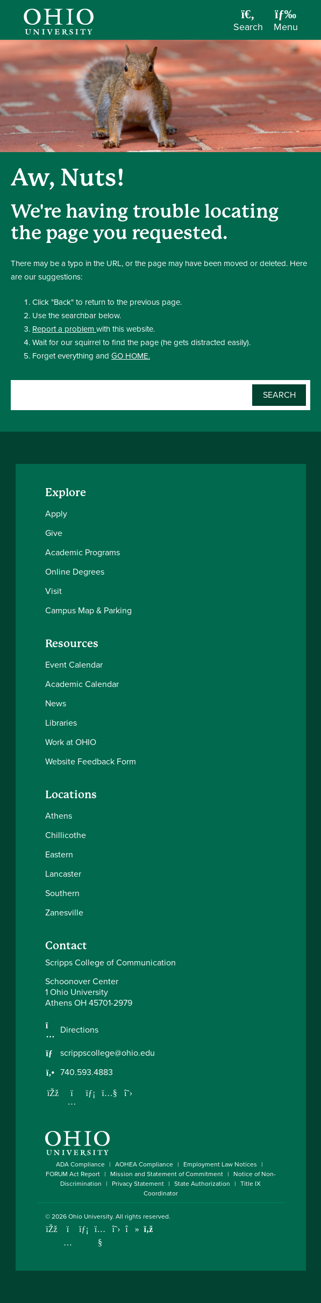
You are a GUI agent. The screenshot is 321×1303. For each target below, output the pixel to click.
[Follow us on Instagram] (72, 1101)
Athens (58, 816)
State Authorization (202, 1184)
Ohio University (90, 1216)
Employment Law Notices (220, 1164)
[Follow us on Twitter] (128, 1093)
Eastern (59, 854)
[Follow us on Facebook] (53, 1093)
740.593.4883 (86, 1072)
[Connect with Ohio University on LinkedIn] (84, 1229)
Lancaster (63, 874)
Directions (79, 1030)
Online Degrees (74, 571)
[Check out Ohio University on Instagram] (68, 1242)
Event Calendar (74, 664)
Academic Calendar (82, 684)
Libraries (61, 723)
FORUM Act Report (73, 1174)
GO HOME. (130, 356)
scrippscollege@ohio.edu (107, 1053)
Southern (62, 893)
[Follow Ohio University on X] (116, 1229)
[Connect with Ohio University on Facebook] (52, 1229)
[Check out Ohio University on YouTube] (100, 1236)
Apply (56, 513)
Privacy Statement (138, 1184)
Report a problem (64, 329)
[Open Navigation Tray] (286, 24)
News (55, 703)
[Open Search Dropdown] (248, 24)
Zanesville (64, 912)
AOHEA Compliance (144, 1164)
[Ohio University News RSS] (148, 1229)
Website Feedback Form (90, 761)
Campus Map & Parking (88, 610)
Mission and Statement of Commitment (166, 1174)
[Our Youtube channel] (110, 1093)
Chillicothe (65, 835)
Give (53, 533)
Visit (53, 591)
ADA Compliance (80, 1164)
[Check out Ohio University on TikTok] (132, 1229)
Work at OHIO (70, 742)
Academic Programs (82, 552)
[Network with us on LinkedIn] (91, 1093)
